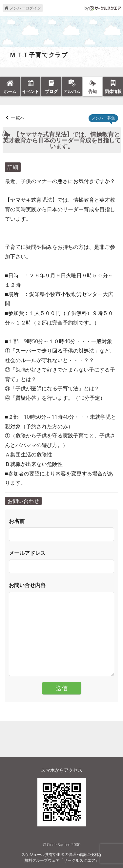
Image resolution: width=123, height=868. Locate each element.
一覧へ (18, 118)
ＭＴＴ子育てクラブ (35, 55)
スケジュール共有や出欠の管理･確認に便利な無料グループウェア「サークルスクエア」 (61, 857)
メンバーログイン (23, 8)
